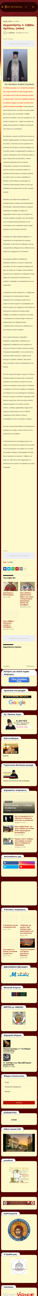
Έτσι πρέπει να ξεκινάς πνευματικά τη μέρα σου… (10, 951)
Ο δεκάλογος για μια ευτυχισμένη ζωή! (10, 926)
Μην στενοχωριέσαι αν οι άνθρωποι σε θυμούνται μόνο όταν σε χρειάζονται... (24, 818)
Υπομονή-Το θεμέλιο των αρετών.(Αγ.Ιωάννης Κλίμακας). (27, 952)
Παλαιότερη (30, 666)
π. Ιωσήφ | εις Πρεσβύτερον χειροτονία (17, 1064)
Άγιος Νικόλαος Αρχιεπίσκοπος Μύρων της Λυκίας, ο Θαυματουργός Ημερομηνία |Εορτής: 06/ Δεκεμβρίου (27, 599)
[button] (2, 7)
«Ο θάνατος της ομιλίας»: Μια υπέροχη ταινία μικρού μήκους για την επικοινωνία (26, 929)
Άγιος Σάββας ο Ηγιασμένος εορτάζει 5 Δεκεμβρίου (8, 624)
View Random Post (19, 679)
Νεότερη (6, 666)
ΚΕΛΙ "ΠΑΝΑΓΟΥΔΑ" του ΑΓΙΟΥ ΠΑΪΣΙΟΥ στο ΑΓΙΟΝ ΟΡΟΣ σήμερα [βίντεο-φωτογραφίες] (24, 829)
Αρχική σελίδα (7, 21)
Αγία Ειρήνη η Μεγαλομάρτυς (8, 594)
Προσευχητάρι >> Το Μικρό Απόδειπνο (18, 806)
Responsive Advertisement (19, 44)
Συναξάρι (16, 21)
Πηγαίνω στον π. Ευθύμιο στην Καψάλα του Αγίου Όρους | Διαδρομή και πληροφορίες (24, 842)
